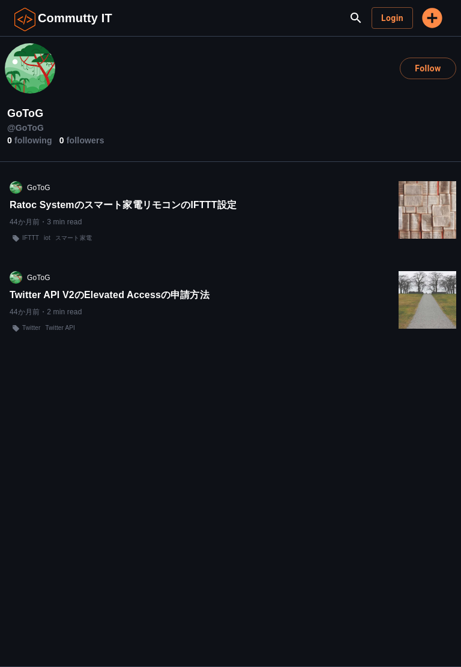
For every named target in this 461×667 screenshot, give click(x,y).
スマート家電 (73, 238)
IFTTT (30, 238)
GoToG (38, 188)
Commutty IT (75, 18)
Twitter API (60, 328)
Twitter (31, 328)
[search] (356, 18)
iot (47, 238)
